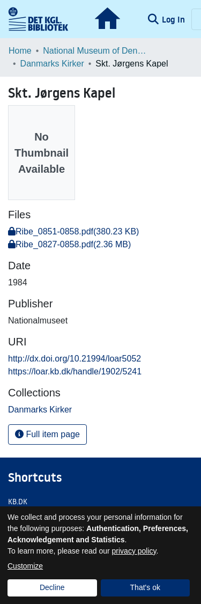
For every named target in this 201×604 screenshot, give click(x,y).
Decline (52, 587)
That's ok (145, 587)
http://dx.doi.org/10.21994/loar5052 (74, 358)
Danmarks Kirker (52, 63)
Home (20, 50)
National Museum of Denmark (96, 50)
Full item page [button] (47, 434)
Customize (25, 566)
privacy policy (134, 551)
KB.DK (17, 501)
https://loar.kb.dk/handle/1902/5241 (75, 371)
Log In (174, 19)
